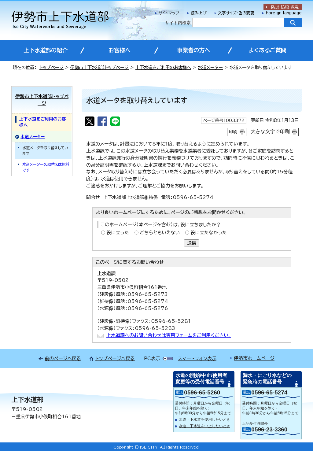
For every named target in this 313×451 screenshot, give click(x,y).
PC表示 (152, 358)
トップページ (51, 67)
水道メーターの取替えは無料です (45, 167)
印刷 (233, 132)
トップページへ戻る (115, 358)
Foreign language (284, 13)
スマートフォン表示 (197, 358)
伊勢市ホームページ (254, 358)
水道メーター (210, 67)
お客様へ (120, 50)
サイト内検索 (178, 22)
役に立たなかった (208, 232)
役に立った (117, 232)
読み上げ (199, 13)
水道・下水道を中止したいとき (204, 426)
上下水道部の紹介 (46, 50)
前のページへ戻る (63, 358)
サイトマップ (169, 13)
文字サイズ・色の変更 (236, 13)
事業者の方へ (193, 50)
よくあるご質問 (267, 50)
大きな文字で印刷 (270, 131)
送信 (191, 243)
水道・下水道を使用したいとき (204, 419)
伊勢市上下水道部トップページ (99, 67)
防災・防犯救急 (285, 7)
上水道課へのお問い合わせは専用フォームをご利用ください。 (168, 335)
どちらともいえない (160, 232)
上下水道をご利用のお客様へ (163, 67)
